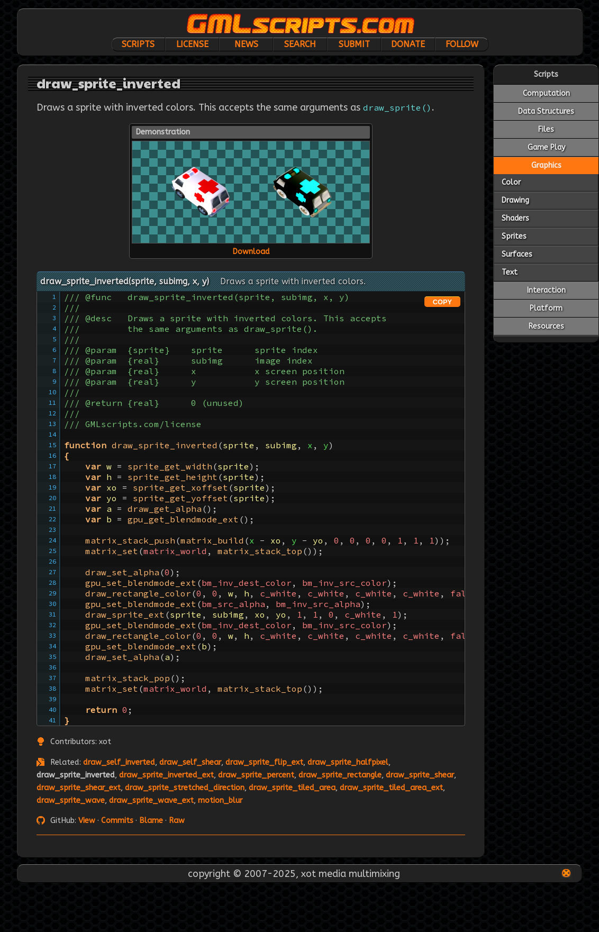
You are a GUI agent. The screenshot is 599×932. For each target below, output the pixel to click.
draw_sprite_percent (256, 775)
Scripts (138, 44)
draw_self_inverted (119, 762)
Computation (546, 93)
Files (546, 129)
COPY (442, 302)
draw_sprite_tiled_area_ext (391, 787)
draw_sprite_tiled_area (292, 787)
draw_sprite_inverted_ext (166, 775)
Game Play (546, 147)
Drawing (515, 200)
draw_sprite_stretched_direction (184, 787)
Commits (117, 820)
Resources (546, 326)
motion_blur (220, 800)
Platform (546, 308)
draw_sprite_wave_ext (151, 800)
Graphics (546, 165)
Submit (354, 44)
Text (510, 272)
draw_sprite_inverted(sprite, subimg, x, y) (124, 281)
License (192, 44)
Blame (151, 820)
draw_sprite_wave (71, 800)
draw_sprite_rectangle (340, 775)
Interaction (546, 290)
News (246, 44)
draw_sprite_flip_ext (264, 762)
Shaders (515, 218)
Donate (408, 44)
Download (251, 251)
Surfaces (517, 254)
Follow (462, 44)
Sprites (514, 236)
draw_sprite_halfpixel (347, 762)
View (86, 820)
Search (300, 44)
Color (511, 182)
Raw (177, 820)
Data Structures (546, 111)
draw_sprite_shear (420, 775)
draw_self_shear (190, 762)
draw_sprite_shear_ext (79, 787)
